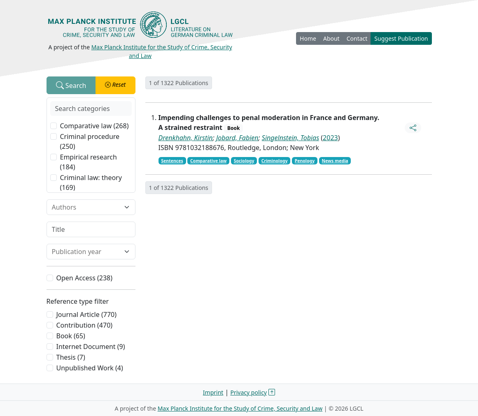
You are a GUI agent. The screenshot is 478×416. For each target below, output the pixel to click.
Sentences (172, 161)
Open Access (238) (84, 277)
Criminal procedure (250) (90, 141)
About (331, 38)
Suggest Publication (401, 38)
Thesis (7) (70, 357)
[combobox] (86, 207)
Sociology (244, 161)
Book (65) (70, 335)
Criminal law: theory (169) (91, 182)
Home (308, 38)
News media (335, 161)
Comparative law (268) (94, 125)
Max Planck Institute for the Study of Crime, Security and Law (240, 408)
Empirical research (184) (88, 162)
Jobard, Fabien (237, 137)
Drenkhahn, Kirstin (186, 137)
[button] (115, 85)
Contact (357, 38)
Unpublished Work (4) (89, 367)
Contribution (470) (84, 325)
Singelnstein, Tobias (290, 137)
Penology (305, 161)
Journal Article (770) (86, 314)
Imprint (213, 392)
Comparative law (208, 161)
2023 (330, 137)
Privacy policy (249, 392)
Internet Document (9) (90, 346)
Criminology (274, 161)
